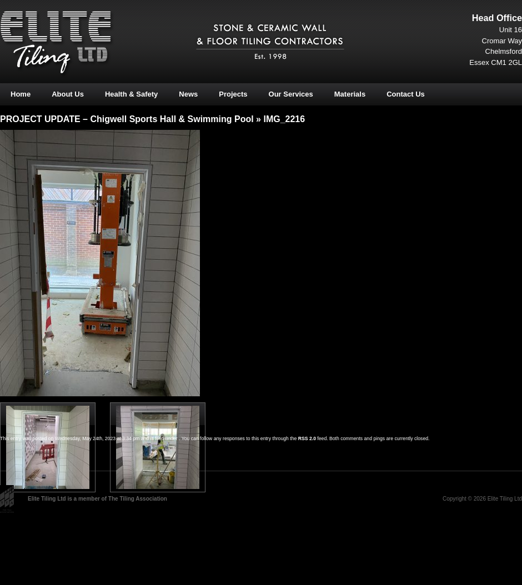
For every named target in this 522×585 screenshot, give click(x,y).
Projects (233, 94)
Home (21, 94)
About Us (68, 94)
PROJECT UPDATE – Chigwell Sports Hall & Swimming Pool (127, 119)
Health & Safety (131, 94)
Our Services (291, 94)
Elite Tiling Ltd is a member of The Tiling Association (97, 499)
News (188, 94)
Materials (349, 94)
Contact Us (406, 94)
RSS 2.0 (307, 438)
